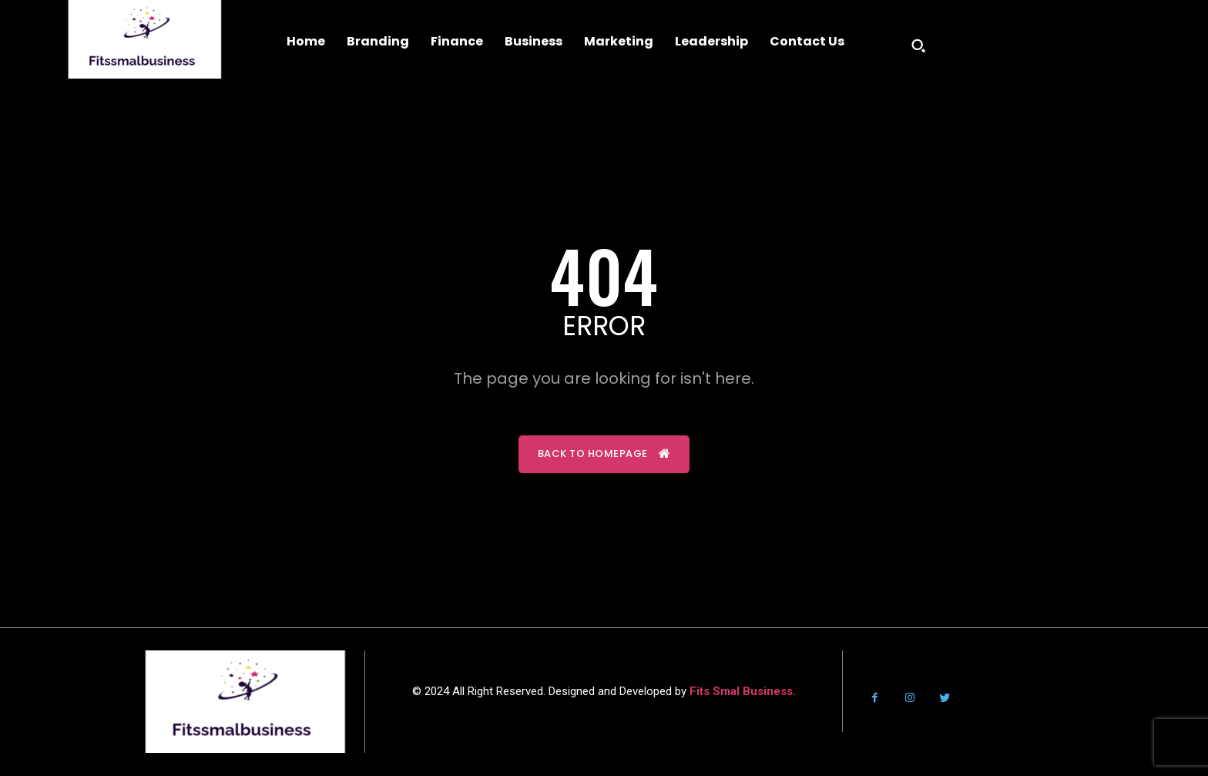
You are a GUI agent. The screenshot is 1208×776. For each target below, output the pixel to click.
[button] (918, 45)
